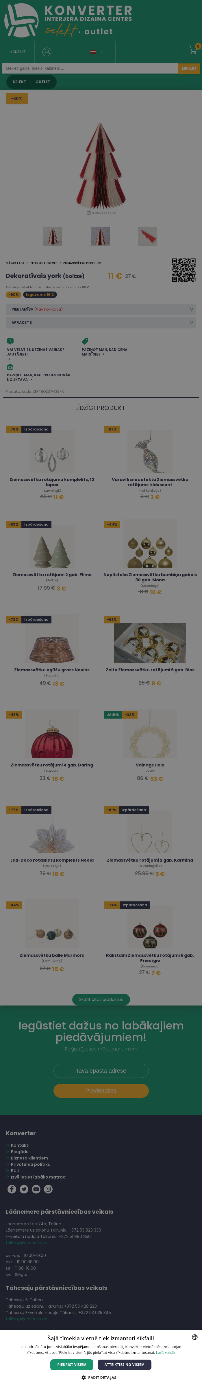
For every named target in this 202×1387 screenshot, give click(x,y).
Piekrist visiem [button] (71, 1364)
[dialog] (101, 693)
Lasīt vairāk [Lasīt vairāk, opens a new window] (165, 1352)
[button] (101, 1377)
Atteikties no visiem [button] (124, 1364)
